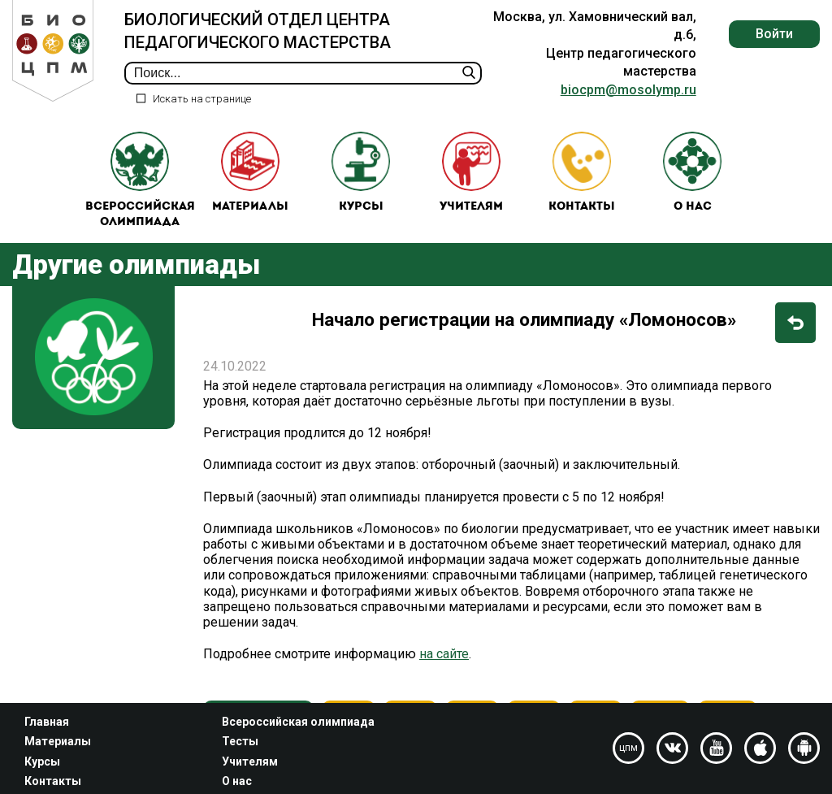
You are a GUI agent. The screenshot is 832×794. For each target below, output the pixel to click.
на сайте (444, 655)
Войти (774, 33)
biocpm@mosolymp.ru (628, 90)
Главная (46, 721)
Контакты (581, 173)
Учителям (471, 173)
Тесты (240, 741)
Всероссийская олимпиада (140, 181)
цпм (628, 747)
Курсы (361, 173)
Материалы (250, 173)
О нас (692, 173)
